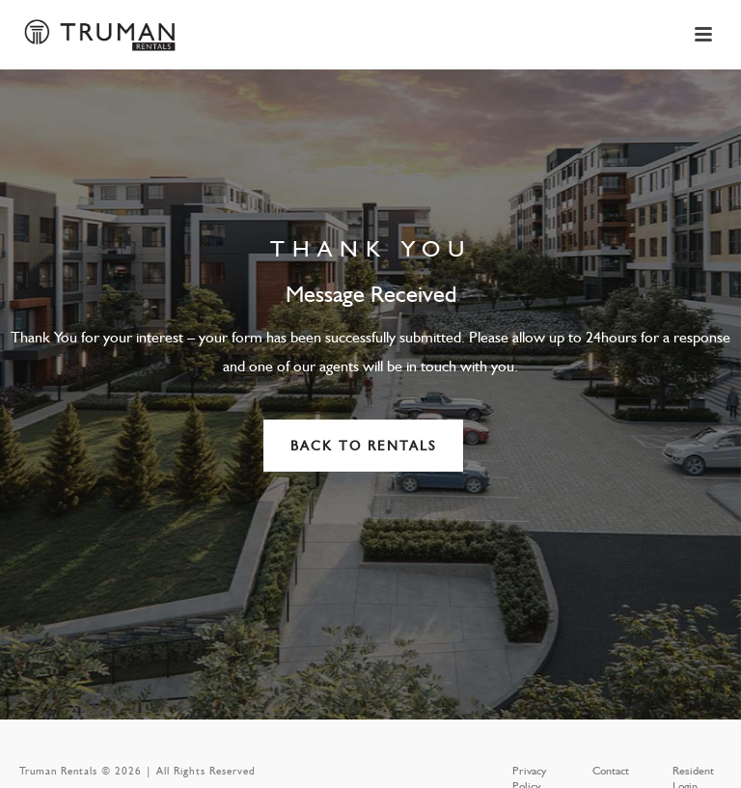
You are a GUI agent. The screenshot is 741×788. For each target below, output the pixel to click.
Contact (610, 770)
